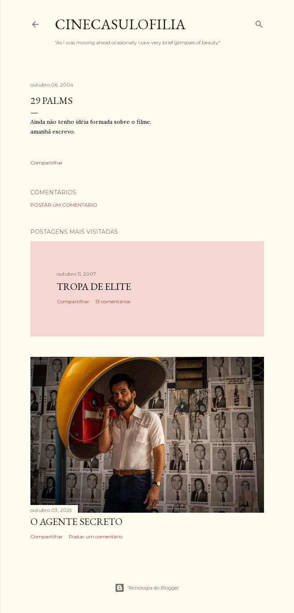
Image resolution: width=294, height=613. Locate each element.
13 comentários (112, 301)
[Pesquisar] (259, 22)
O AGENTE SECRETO (76, 521)
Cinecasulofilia (120, 24)
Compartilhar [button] (46, 163)
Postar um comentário (63, 205)
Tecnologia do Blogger (147, 588)
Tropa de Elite (94, 286)
